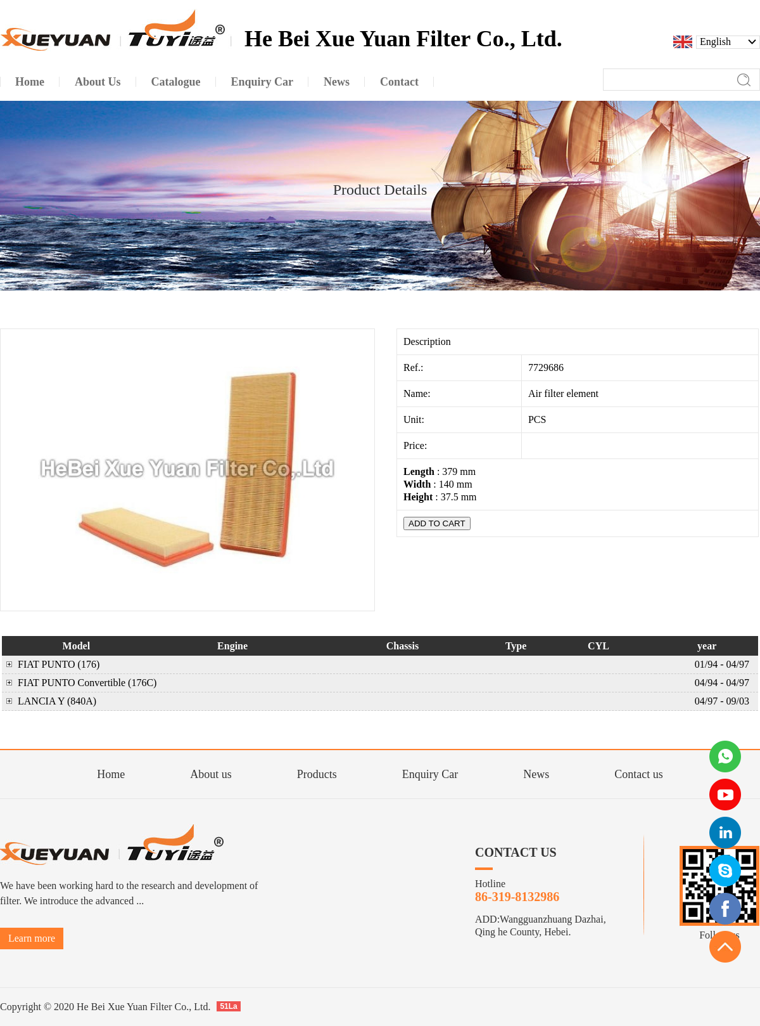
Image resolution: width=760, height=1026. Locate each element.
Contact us (638, 774)
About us (211, 774)
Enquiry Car (430, 774)
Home (111, 774)
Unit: (415, 419)
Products (317, 774)
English (715, 42)
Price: (416, 445)
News (536, 774)
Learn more (31, 938)
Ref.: (414, 367)
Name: (418, 393)
